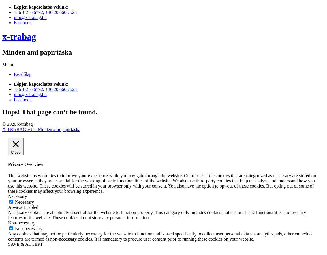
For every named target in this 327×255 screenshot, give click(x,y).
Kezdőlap (22, 74)
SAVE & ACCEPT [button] (25, 244)
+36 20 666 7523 (61, 12)
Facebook (23, 22)
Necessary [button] (17, 196)
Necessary (24, 202)
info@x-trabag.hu (30, 17)
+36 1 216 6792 (28, 12)
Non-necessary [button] (21, 222)
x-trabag (19, 36)
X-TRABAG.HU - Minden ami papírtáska (41, 129)
